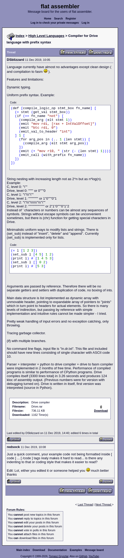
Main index (23, 550)
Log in (86, 22)
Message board (94, 550)
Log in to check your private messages (55, 22)
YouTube (93, 556)
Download (39, 550)
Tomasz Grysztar (58, 556)
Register (71, 18)
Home (47, 18)
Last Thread (85, 504)
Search (58, 18)
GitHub (83, 556)
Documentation (57, 550)
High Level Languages (46, 36)
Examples (76, 550)
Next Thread (103, 504)
